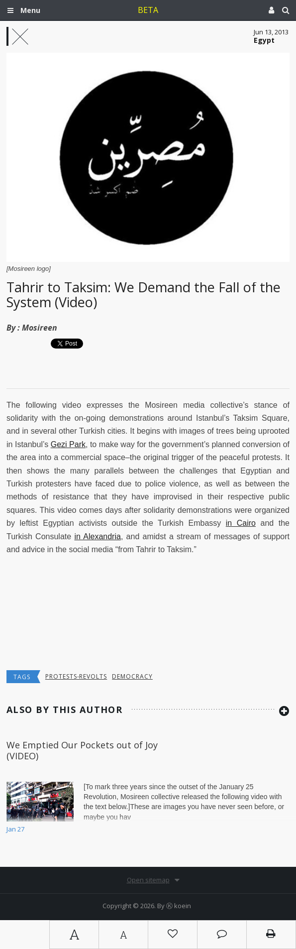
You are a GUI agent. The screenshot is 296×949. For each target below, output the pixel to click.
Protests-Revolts (76, 676)
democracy (132, 676)
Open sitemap (148, 879)
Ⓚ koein (178, 905)
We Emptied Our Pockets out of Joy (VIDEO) (82, 750)
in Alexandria (97, 536)
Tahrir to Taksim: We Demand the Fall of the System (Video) (143, 294)
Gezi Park (68, 444)
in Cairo (241, 523)
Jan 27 (15, 829)
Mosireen (39, 327)
